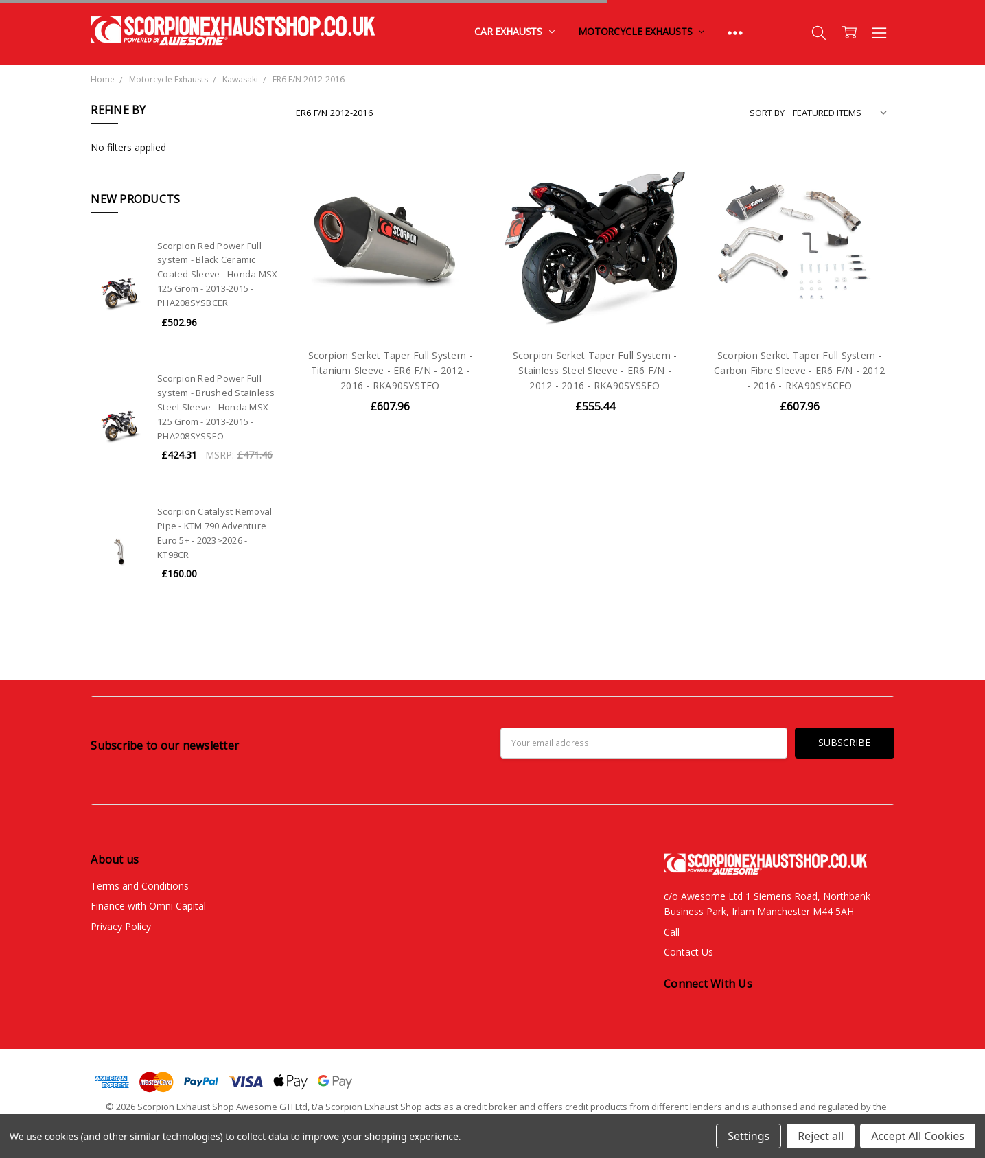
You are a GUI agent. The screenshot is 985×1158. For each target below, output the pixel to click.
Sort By (767, 112)
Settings (748, 1136)
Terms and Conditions (140, 885)
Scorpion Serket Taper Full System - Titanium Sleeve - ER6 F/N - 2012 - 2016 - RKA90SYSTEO (390, 371)
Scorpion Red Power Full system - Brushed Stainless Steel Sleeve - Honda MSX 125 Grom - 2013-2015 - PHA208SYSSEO (216, 406)
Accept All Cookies (917, 1136)
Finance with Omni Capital (148, 905)
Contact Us (688, 951)
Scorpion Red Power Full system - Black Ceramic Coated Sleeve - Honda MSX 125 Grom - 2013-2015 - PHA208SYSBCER (217, 274)
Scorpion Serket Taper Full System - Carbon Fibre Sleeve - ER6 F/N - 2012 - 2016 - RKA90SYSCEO (799, 371)
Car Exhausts (514, 31)
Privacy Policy (121, 926)
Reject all (821, 1136)
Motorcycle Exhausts (641, 31)
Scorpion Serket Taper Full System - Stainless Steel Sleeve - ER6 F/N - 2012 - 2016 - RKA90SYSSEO (595, 371)
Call (672, 931)
